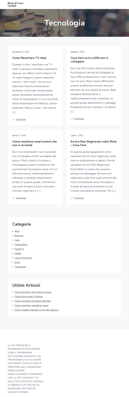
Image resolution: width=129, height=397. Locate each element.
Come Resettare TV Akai (29, 58)
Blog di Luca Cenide (15, 4)
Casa (17, 240)
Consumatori (21, 244)
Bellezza (19, 235)
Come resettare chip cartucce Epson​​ (33, 292)
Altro (17, 231)
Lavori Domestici (23, 257)
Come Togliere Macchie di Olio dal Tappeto (37, 309)
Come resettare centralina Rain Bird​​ (33, 301)
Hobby (18, 253)
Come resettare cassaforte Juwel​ (31, 305)
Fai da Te (19, 249)
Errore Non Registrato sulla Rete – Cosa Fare (93, 143)
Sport (17, 262)
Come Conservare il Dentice (29, 296)
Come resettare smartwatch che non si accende (34, 143)
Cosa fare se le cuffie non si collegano (89, 59)
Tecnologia (21, 119)
